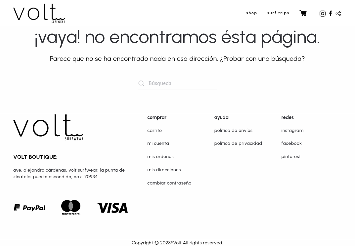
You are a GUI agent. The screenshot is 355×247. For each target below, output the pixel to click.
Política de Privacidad (238, 143)
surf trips (278, 13)
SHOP (251, 13)
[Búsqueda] (177, 83)
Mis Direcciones (164, 170)
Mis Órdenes (160, 156)
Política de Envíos (233, 130)
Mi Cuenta (158, 143)
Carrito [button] (305, 13)
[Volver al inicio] (39, 13)
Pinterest (291, 156)
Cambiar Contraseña (169, 183)
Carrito (154, 130)
